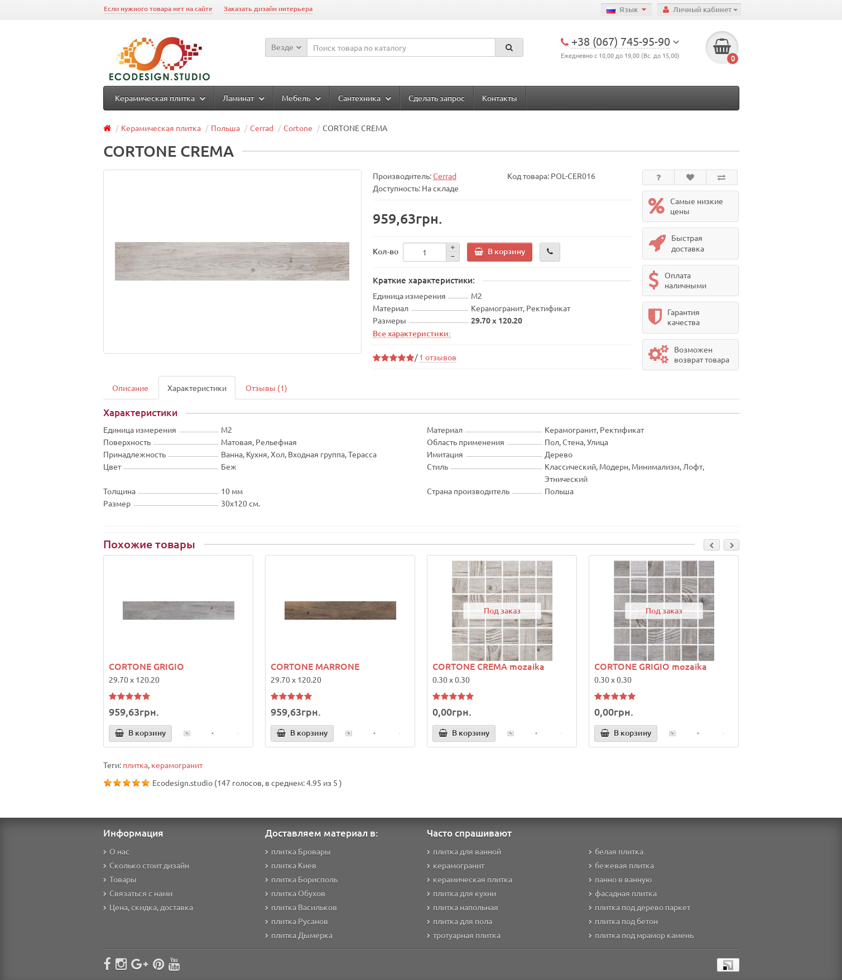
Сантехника (364, 98)
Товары (120, 879)
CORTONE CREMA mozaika (488, 666)
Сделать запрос (436, 98)
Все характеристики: (412, 333)
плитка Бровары (298, 851)
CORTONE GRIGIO (146, 666)
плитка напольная (462, 907)
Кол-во (385, 251)
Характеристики (197, 388)
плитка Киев (290, 865)
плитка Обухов (295, 893)
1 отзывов (437, 357)
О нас (116, 851)
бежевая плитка (621, 865)
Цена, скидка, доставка (148, 907)
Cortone (297, 128)
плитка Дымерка (299, 935)
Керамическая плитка (160, 98)
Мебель (301, 98)
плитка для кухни (461, 893)
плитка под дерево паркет (639, 907)
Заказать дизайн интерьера (268, 8)
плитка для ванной (464, 851)
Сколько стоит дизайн (146, 865)
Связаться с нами (137, 893)
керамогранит (177, 765)
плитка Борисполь (301, 879)
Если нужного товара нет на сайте (158, 8)
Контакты (499, 98)
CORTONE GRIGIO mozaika (650, 666)
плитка (135, 765)
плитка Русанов (296, 921)
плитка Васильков (301, 907)
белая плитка (616, 851)
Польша (225, 128)
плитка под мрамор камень (641, 935)
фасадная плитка (623, 893)
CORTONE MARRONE (315, 666)
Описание (130, 388)
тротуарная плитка (464, 935)
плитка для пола (459, 921)
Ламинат (243, 98)
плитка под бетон (623, 921)
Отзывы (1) (266, 388)
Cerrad (261, 128)
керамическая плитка (469, 879)
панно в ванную (620, 879)
